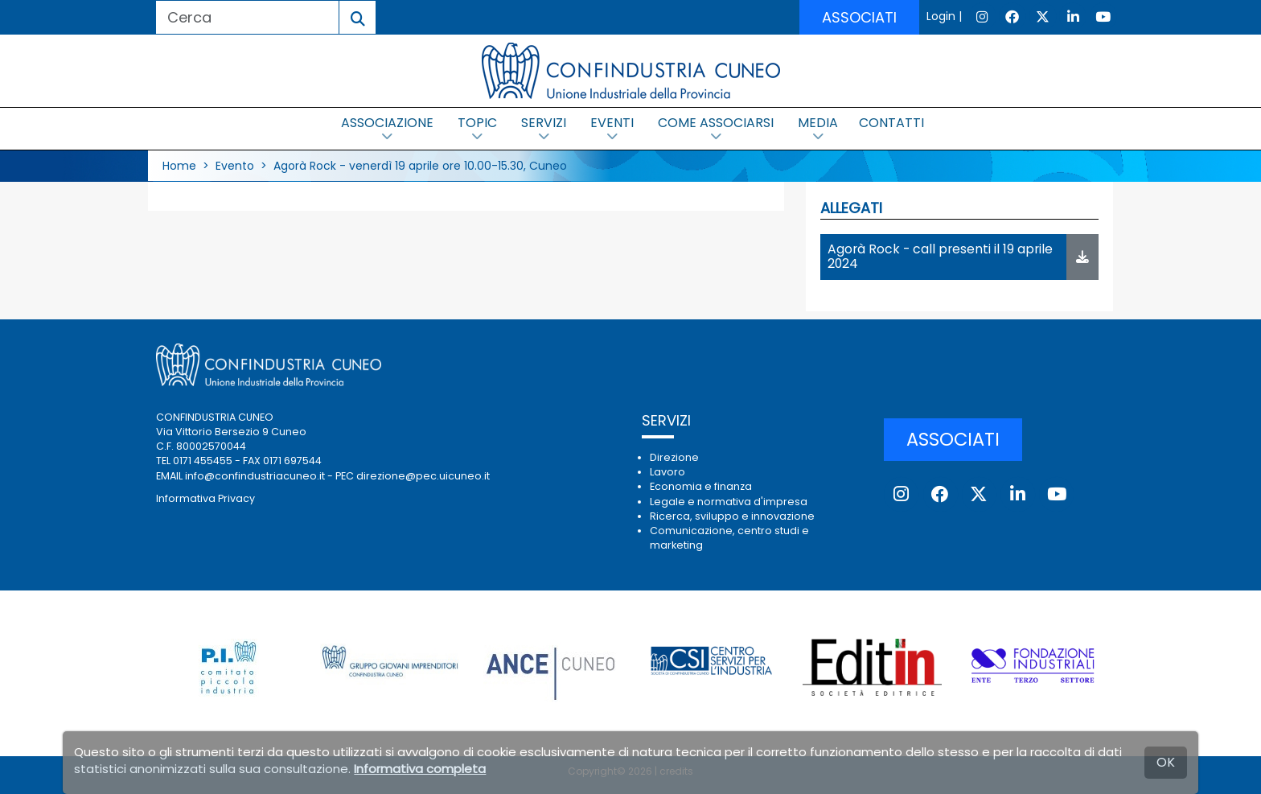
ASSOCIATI (859, 17)
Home (179, 166)
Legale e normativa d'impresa (728, 501)
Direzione (674, 457)
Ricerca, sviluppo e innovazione (732, 516)
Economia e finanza (701, 486)
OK (1165, 762)
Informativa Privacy (205, 498)
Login (940, 16)
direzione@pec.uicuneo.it (423, 476)
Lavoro (667, 472)
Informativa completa (420, 768)
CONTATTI (891, 122)
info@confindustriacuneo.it (255, 476)
